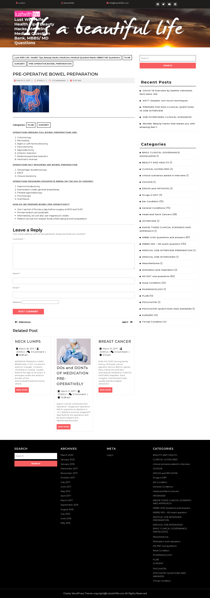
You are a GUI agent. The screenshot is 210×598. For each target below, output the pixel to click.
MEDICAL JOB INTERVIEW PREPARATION (167, 250)
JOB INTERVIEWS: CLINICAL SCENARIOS (167, 117)
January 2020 (68, 459)
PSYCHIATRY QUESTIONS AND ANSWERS (167, 308)
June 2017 (66, 486)
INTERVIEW (149, 221)
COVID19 (147, 182)
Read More (22, 391)
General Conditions (153, 208)
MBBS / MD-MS (132, 28)
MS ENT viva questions (156, 276)
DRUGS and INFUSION (155, 188)
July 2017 (65, 482)
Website (17, 302)
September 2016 (69, 504)
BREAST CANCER (114, 341)
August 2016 (67, 509)
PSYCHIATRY (149, 302)
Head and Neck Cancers (157, 214)
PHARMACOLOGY (152, 289)
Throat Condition (152, 321)
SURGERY (19, 63)
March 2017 (67, 500)
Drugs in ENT (150, 195)
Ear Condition (150, 201)
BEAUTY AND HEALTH (155, 162)
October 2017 (68, 477)
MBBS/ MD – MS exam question (161, 244)
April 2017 (66, 495)
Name (16, 273)
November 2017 (69, 473)
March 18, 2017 (26, 348)
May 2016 (65, 523)
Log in (110, 455)
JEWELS (41, 80)
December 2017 (69, 468)
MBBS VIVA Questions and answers (163, 237)
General (78, 28)
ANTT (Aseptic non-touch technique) (165, 100)
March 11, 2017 (23, 80)
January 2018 (67, 464)
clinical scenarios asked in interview (164, 175)
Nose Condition (151, 283)
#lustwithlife (68, 3)
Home (66, 28)
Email (16, 288)
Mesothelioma (150, 263)
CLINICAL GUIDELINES (155, 169)
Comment (18, 239)
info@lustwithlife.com (119, 3)
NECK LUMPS (28, 341)
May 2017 (65, 491)
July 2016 (65, 514)
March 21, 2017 (110, 348)
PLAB (127, 57)
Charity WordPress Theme (78, 593)
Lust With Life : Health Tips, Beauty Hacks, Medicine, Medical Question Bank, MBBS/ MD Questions (34, 31)
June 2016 (66, 518)
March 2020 (67, 455)
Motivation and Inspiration (103, 28)
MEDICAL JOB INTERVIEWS (159, 257)
